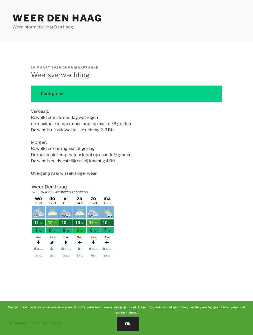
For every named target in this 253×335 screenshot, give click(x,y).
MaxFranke (86, 67)
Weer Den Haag (57, 18)
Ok (128, 323)
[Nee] (246, 318)
